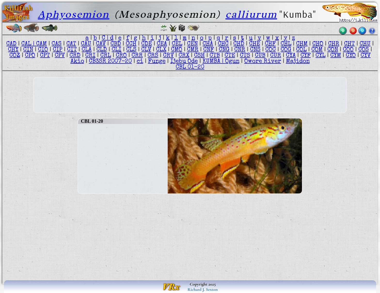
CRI (90, 56)
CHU (365, 44)
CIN (28, 50)
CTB (215, 56)
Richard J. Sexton (203, 289)
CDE (146, 44)
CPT (45, 56)
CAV (101, 44)
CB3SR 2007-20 (110, 61)
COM (317, 50)
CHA (208, 44)
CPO (30, 56)
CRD (75, 56)
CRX (184, 56)
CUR (275, 56)
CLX (161, 50)
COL (301, 50)
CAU (86, 44)
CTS (245, 56)
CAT (71, 44)
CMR (192, 50)
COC (270, 50)
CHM (302, 44)
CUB (260, 56)
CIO (43, 50)
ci (140, 61)
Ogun (232, 61)
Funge (157, 61)
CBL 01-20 (190, 67)
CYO (351, 56)
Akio (77, 61)
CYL (320, 56)
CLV (146, 50)
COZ (14, 56)
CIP (57, 50)
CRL (105, 56)
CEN (192, 44)
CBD (116, 44)
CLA (87, 50)
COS (363, 50)
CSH (199, 56)
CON (332, 50)
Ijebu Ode (184, 61)
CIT (72, 50)
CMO (176, 50)
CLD (101, 50)
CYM (335, 56)
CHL (286, 44)
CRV (168, 56)
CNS (255, 50)
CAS (57, 44)
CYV (366, 56)
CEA (162, 44)
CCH (131, 44)
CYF (306, 56)
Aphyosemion (73, 14)
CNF (208, 50)
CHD (238, 44)
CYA (291, 56)
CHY (13, 50)
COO (348, 50)
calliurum (251, 14)
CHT (349, 44)
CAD (11, 44)
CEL (177, 44)
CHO (317, 44)
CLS (131, 50)
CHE (254, 44)
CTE (230, 56)
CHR (333, 44)
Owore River (262, 61)
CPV (60, 56)
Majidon (298, 61)
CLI (116, 50)
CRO (121, 56)
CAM (41, 44)
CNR (239, 50)
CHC (223, 44)
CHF (270, 44)
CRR (137, 56)
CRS (153, 56)
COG (286, 50)
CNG (224, 50)
